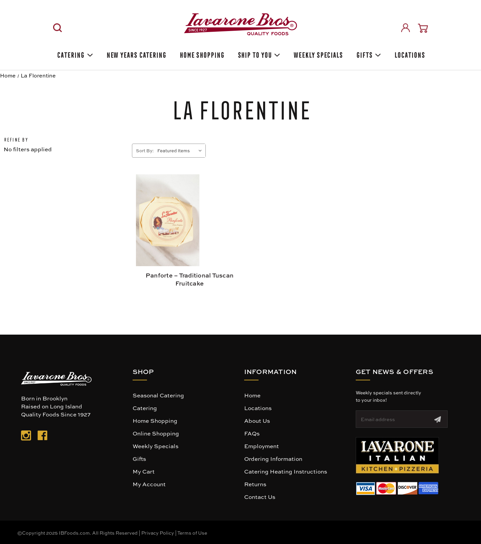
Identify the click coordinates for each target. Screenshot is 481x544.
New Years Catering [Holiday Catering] (136, 54)
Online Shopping (156, 433)
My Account (149, 484)
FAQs (252, 433)
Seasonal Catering (158, 395)
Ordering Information (273, 459)
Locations (409, 54)
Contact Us (259, 497)
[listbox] (180, 150)
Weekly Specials (155, 446)
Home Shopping (201, 54)
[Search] (57, 27)
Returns (255, 484)
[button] (397, 455)
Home (252, 395)
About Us (257, 420)
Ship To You (258, 54)
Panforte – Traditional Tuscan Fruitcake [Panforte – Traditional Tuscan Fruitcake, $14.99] (189, 279)
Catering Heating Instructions (285, 471)
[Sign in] (405, 27)
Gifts (368, 54)
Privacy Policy (157, 532)
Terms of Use (192, 532)
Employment (261, 446)
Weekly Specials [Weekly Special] (317, 54)
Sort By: (145, 150)
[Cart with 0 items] (423, 28)
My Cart (144, 471)
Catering (74, 54)
